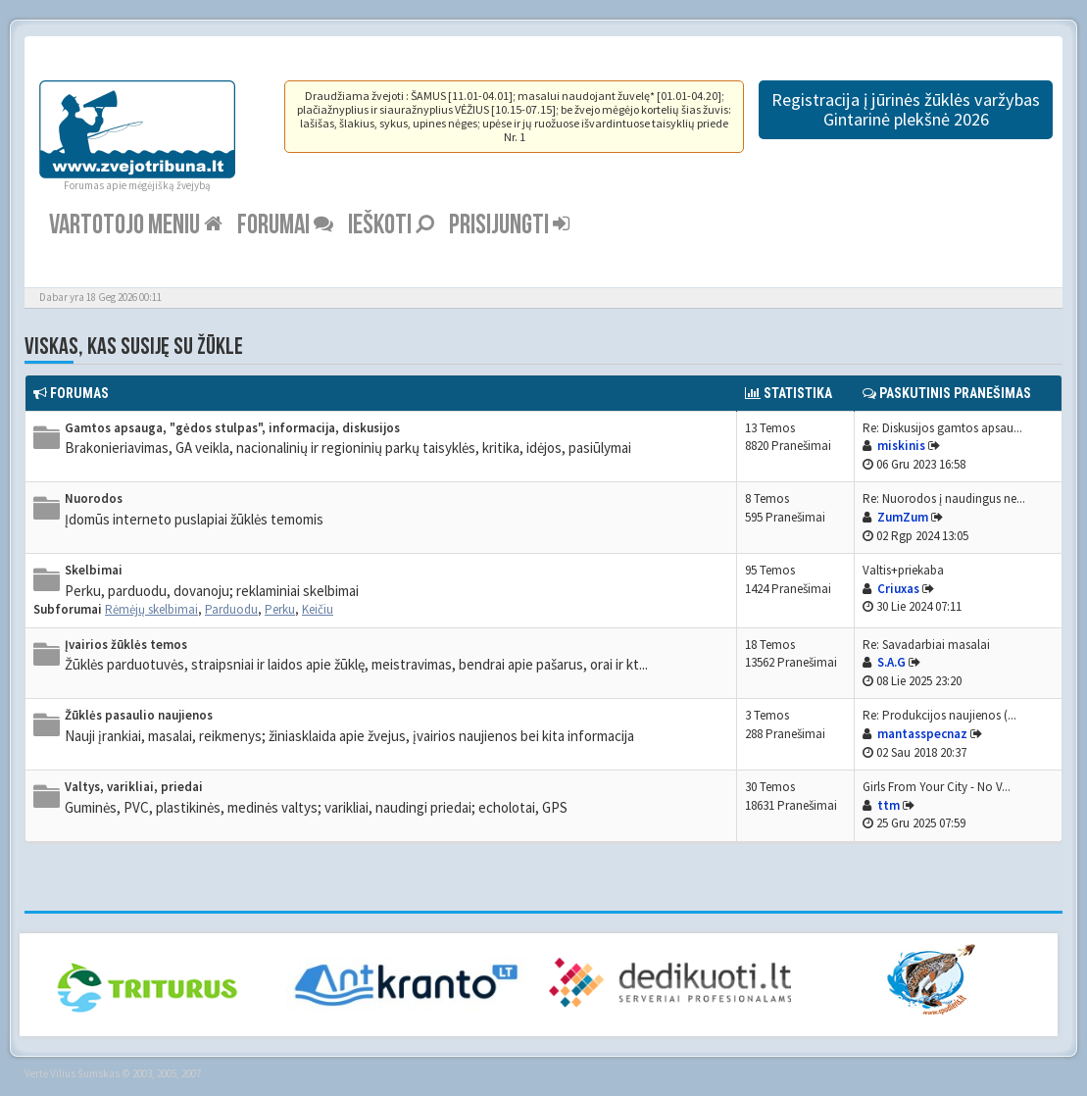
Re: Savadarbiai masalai (926, 644)
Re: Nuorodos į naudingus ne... (944, 498)
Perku (280, 609)
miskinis (901, 445)
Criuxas (898, 588)
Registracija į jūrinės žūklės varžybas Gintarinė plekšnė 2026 (905, 109)
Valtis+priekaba (903, 570)
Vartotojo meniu (135, 225)
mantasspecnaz (922, 733)
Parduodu (231, 609)
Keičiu (317, 609)
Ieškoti (391, 225)
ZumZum (902, 517)
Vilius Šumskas (85, 1073)
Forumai (285, 225)
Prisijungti (509, 225)
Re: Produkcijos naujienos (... (939, 715)
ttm (888, 805)
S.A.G (891, 662)
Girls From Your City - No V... (937, 786)
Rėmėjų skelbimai (151, 609)
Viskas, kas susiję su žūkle (134, 346)
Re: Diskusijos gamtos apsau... (942, 428)
